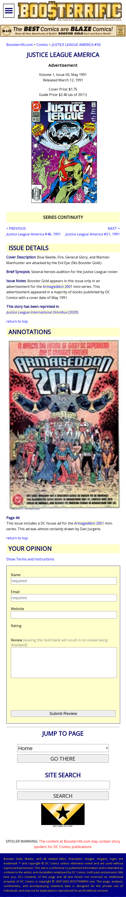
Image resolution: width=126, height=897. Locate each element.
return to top (17, 321)
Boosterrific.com (19, 44)
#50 (76, 44)
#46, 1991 (33, 234)
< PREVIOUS (16, 228)
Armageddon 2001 (57, 286)
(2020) (42, 312)
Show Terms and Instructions (30, 559)
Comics (42, 44)
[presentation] (43, 700)
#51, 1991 (92, 234)
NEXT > (114, 228)
